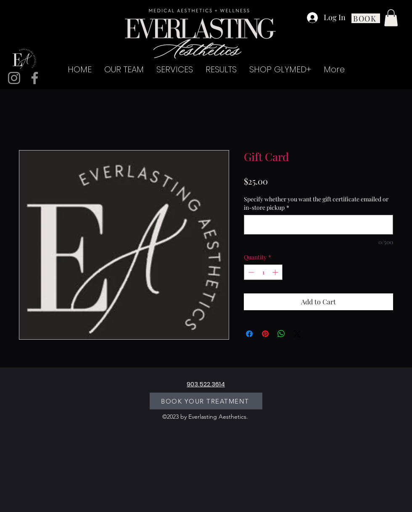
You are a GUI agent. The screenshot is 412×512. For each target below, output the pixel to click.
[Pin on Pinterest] (265, 334)
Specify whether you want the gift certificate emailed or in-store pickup (316, 203)
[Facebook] (34, 78)
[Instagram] (14, 78)
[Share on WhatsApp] (281, 334)
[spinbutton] (263, 272)
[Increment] (276, 272)
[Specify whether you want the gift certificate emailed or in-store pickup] (318, 225)
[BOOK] (365, 18)
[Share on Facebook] (249, 334)
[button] (391, 17)
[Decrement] (250, 272)
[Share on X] (297, 334)
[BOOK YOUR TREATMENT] (206, 401)
